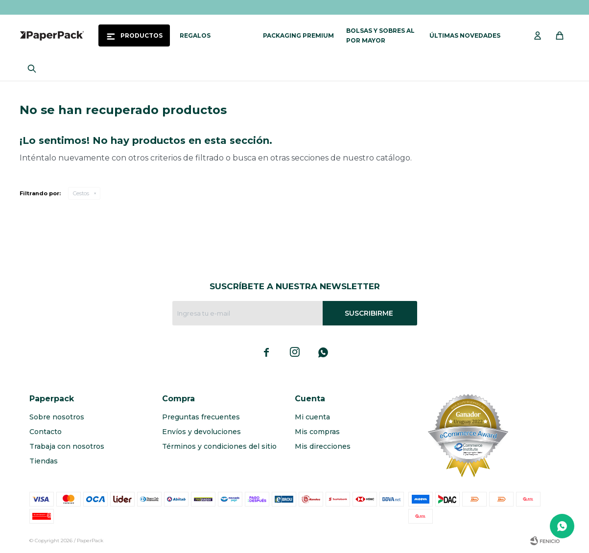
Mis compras (317, 431)
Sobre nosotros (56, 417)
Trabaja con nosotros (66, 446)
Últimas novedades (464, 35)
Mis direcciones (323, 446)
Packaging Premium (298, 35)
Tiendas (43, 461)
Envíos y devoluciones (201, 431)
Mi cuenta (312, 417)
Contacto (45, 431)
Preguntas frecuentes (201, 417)
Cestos (81, 193)
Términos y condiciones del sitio (219, 446)
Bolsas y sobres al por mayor (380, 35)
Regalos (195, 35)
